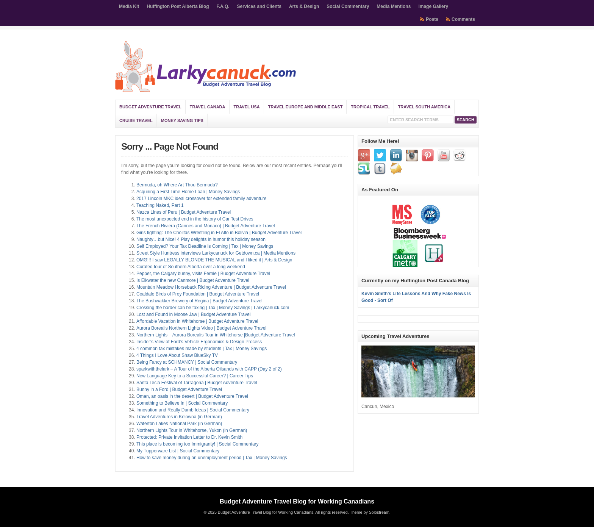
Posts (432, 19)
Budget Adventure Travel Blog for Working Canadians (297, 501)
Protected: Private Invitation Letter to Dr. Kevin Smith (189, 437)
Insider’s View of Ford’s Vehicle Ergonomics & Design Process (199, 341)
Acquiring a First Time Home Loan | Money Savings (188, 191)
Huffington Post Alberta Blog (178, 6)
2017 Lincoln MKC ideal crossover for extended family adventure (201, 198)
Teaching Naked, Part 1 (160, 205)
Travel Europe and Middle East (305, 107)
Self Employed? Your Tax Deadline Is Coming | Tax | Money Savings (204, 246)
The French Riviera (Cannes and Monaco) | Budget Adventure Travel (205, 225)
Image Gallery (433, 6)
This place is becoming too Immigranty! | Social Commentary (197, 444)
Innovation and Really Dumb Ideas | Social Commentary (192, 410)
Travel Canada (207, 107)
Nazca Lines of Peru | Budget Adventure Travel (183, 212)
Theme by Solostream (369, 512)
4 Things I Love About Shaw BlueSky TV (177, 355)
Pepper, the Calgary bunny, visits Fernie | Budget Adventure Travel (203, 273)
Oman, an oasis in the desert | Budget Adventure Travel (192, 396)
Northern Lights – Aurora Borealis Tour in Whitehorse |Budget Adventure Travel (215, 335)
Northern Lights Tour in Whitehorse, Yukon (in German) (191, 430)
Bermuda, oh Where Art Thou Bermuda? (177, 185)
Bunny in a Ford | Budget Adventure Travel (179, 389)
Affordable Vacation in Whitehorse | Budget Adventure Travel (197, 321)
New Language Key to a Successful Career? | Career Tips (194, 375)
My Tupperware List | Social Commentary (177, 451)
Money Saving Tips (182, 120)
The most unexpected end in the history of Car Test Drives (194, 219)
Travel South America (424, 107)
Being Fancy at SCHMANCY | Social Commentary (186, 362)
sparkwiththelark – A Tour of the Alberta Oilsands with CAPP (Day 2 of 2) (209, 369)
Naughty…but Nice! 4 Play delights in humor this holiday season (201, 239)
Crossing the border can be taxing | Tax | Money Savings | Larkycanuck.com (212, 307)
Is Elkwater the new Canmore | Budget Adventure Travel (192, 280)
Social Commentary (348, 6)
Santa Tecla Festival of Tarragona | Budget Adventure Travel (196, 382)
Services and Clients (259, 6)
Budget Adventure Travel (150, 107)
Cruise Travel (136, 120)
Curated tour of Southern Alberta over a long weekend (190, 266)
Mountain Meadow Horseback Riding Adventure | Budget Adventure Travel (211, 287)
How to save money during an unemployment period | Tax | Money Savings (211, 457)
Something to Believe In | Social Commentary (182, 403)
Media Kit (129, 6)
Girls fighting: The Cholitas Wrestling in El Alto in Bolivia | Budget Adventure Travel (219, 232)
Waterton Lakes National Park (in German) (179, 423)
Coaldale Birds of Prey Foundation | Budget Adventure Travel (197, 294)
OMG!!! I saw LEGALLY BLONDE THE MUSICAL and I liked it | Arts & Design (214, 260)
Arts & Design (304, 6)
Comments (463, 19)
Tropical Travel (370, 107)
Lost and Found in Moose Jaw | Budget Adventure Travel (193, 314)
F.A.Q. (223, 6)
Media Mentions (394, 6)
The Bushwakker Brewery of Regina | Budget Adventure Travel (199, 300)
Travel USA (247, 107)
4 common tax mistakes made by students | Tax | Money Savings (201, 348)
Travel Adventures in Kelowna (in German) (179, 416)
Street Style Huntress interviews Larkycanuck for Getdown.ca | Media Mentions (215, 253)
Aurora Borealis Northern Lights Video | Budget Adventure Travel (201, 328)
